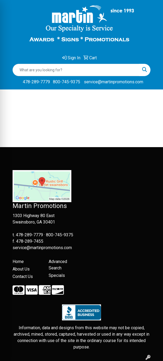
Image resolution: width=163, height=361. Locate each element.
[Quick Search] (76, 70)
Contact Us (23, 276)
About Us (21, 269)
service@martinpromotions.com (113, 81)
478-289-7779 (36, 81)
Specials (57, 275)
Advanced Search (58, 264)
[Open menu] (152, 97)
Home (18, 261)
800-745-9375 (66, 81)
